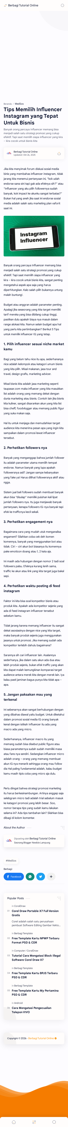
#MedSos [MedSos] (11, 860)
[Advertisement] (34, 56)
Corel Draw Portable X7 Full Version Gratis (35, 913)
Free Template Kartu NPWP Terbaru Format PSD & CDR (35, 940)
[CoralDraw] (20, 906)
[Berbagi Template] (23, 933)
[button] (14, 876)
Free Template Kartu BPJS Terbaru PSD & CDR (35, 975)
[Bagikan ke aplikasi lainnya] (51, 876)
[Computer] (20, 950)
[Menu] (34, 1122)
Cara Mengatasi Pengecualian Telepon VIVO (31, 1010)
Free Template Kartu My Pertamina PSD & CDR (35, 993)
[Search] (62, 5)
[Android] (18, 1003)
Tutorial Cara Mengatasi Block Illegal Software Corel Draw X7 (36, 958)
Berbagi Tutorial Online (23, 5)
